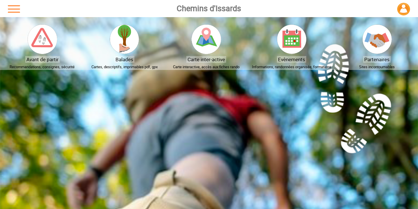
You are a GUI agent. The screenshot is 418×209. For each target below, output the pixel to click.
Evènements (291, 59)
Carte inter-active (206, 59)
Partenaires (377, 59)
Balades (124, 59)
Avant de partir (42, 59)
